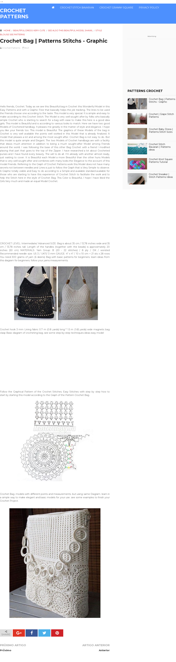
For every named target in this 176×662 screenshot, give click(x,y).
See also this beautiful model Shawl (70, 30)
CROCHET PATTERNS (14, 13)
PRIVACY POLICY (149, 7)
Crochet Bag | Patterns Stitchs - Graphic (162, 100)
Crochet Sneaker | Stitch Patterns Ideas (161, 175)
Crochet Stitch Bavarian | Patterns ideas (159, 147)
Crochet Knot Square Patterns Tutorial (161, 160)
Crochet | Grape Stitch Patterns (161, 115)
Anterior (104, 650)
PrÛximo (5, 650)
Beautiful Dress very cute (29, 30)
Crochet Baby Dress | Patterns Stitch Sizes (161, 130)
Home (7, 30)
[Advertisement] (55, 75)
